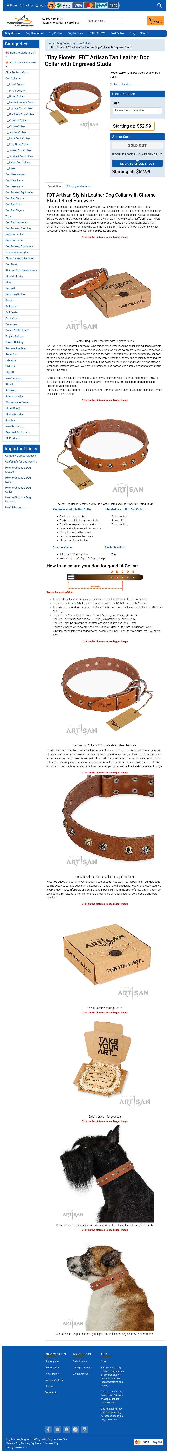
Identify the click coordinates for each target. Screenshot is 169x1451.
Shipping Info (52, 1361)
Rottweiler (11, 390)
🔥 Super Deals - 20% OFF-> (20, 64)
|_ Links (10, 168)
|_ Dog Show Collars (17, 144)
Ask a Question (120, 84)
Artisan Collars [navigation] (82, 43)
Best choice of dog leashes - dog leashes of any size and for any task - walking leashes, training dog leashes (112, 1376)
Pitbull (9, 384)
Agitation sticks (14, 240)
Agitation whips (14, 234)
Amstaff (10, 288)
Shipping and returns (78, 186)
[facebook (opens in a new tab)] (48, 1429)
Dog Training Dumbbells (19, 246)
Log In (40, 5)
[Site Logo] (20, 20)
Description (54, 186)
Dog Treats (11, 264)
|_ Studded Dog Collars (19, 156)
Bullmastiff (11, 306)
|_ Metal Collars (15, 84)
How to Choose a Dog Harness (18, 499)
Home (12, 5)
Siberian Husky (14, 396)
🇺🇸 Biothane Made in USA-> (20, 54)
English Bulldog (14, 336)
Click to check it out (137, 163)
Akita (8, 282)
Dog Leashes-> (14, 186)
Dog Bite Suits (13, 204)
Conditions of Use (54, 1380)
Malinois (10, 366)
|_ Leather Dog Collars (18, 108)
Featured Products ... (17, 432)
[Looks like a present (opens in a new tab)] (104, 1064)
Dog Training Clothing (18, 228)
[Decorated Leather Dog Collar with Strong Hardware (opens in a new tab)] (104, 692)
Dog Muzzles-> (14, 180)
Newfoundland (14, 378)
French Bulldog (14, 342)
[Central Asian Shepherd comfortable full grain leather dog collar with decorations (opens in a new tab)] (104, 1281)
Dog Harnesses (35, 33)
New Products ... (15, 426)
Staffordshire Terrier (17, 402)
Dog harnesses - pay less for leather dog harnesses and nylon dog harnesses (112, 1414)
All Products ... (13, 438)
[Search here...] (105, 21)
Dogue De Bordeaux (17, 330)
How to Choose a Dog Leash (18, 479)
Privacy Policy (52, 1367)
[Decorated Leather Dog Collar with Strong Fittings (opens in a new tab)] (104, 824)
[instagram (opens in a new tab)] (84, 1429)
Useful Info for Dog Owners (21, 461)
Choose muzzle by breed (19, 258)
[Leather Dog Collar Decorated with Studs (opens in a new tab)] (104, 288)
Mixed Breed (12, 408)
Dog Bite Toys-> (14, 210)
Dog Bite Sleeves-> (16, 222)
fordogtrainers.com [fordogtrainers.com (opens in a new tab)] (17, 1447)
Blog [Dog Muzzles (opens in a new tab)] (103, 1361)
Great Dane (11, 354)
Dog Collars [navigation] (64, 43)
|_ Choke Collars (15, 126)
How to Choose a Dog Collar (18, 489)
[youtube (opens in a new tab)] (75, 1429)
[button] (160, 5)
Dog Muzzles (12, 33)
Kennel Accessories (17, 252)
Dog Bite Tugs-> (14, 198)
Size (116, 103)
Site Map (49, 1386)
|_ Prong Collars (15, 96)
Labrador (10, 360)
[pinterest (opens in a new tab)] (66, 1429)
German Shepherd (16, 348)
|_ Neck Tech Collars (17, 138)
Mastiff (9, 372)
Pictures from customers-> (21, 270)
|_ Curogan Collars (16, 120)
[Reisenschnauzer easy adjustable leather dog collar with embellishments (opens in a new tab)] (104, 1172)
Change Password (82, 1367)
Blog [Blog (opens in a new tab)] (132, 33)
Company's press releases (20, 455)
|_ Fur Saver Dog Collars (19, 114)
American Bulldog (15, 294)
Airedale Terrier (14, 276)
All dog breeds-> (14, 414)
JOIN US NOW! (96, 33)
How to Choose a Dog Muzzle (18, 469)
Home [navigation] (50, 43)
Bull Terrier (11, 312)
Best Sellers (117, 33)
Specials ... (11, 420)
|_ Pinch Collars (15, 90)
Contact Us (26, 5)
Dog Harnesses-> (15, 174)
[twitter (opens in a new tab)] (57, 1429)
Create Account (81, 1373)
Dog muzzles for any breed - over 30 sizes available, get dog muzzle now (112, 1397)
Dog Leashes (75, 33)
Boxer (8, 300)
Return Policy (52, 1373)
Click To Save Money (17, 72)
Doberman (11, 324)
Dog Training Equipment (19, 192)
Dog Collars (55, 33)
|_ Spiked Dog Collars (18, 150)
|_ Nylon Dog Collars (17, 162)
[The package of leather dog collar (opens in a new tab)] (104, 955)
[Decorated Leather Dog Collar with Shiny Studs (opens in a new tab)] (104, 451)
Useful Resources (15, 507)
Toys (8, 216)
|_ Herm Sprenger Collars (20, 102)
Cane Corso (12, 318)
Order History (80, 1361)
